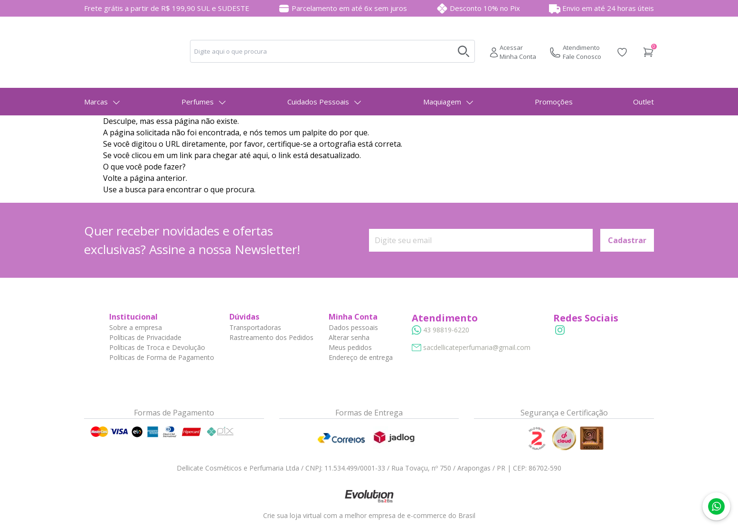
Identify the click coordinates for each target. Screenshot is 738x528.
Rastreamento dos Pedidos (271, 337)
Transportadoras (255, 327)
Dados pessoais (353, 327)
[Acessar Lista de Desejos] (622, 52)
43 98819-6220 (446, 329)
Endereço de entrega (361, 357)
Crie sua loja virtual (292, 515)
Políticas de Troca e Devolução (157, 347)
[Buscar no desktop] (463, 51)
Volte (112, 178)
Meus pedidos (350, 347)
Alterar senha (349, 337)
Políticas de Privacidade (145, 337)
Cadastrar (627, 240)
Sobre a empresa (135, 327)
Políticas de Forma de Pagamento (161, 357)
